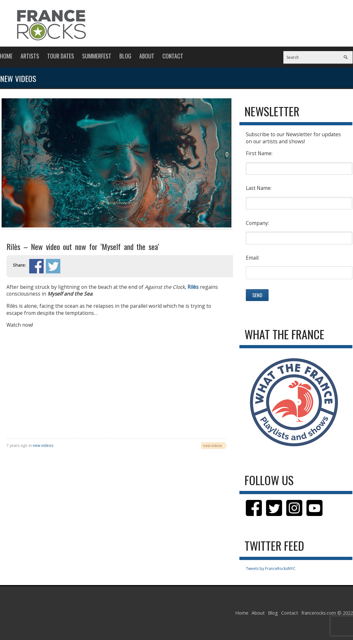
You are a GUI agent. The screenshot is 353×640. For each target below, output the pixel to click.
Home (6, 56)
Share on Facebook (36, 266)
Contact (172, 56)
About (146, 56)
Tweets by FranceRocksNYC (271, 568)
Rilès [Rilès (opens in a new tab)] (193, 286)
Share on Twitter (53, 266)
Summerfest (96, 56)
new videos (43, 445)
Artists (30, 56)
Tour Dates (60, 56)
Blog (125, 56)
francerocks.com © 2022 (327, 613)
